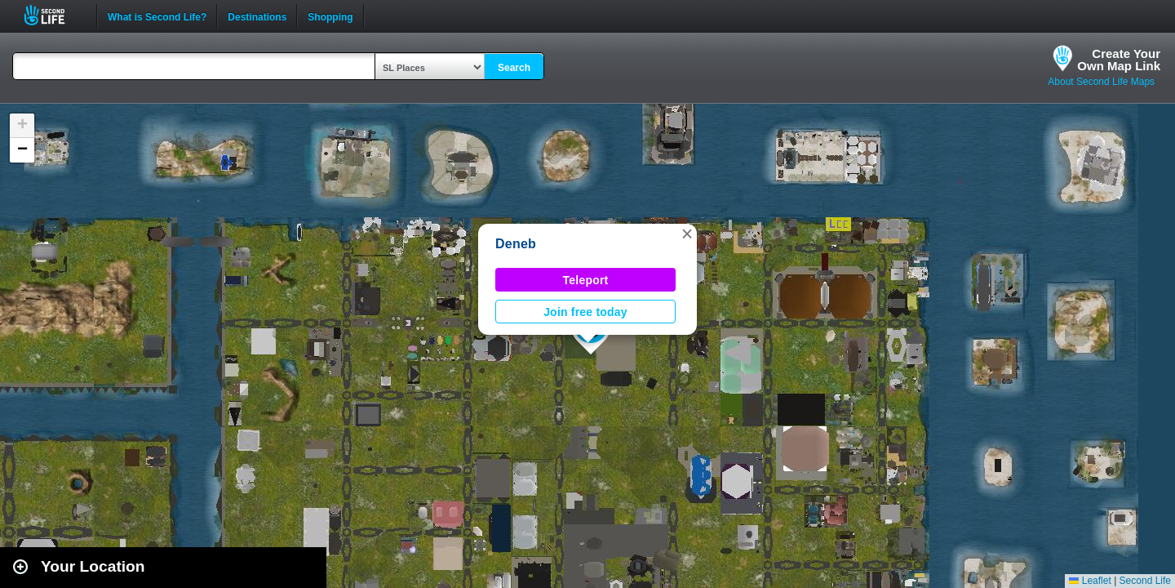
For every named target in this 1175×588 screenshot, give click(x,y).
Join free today (585, 311)
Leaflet (1090, 580)
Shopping (330, 15)
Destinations (257, 15)
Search (514, 68)
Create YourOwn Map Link (1118, 60)
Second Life (53, 15)
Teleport (586, 280)
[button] (687, 233)
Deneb (515, 244)
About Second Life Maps (1101, 81)
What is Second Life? (157, 15)
